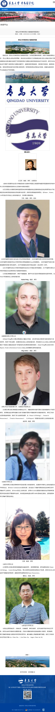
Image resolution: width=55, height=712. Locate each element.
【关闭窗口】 (32, 672)
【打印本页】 (24, 672)
